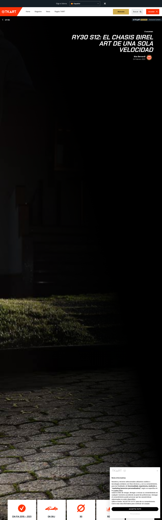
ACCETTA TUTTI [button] (135, 509)
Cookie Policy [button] (118, 490)
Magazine (38, 12)
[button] (85, 3)
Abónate (121, 12)
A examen (148, 31)
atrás (6, 20)
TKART (9, 12)
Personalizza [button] (135, 514)
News (48, 12)
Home (28, 12)
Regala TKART (60, 11)
